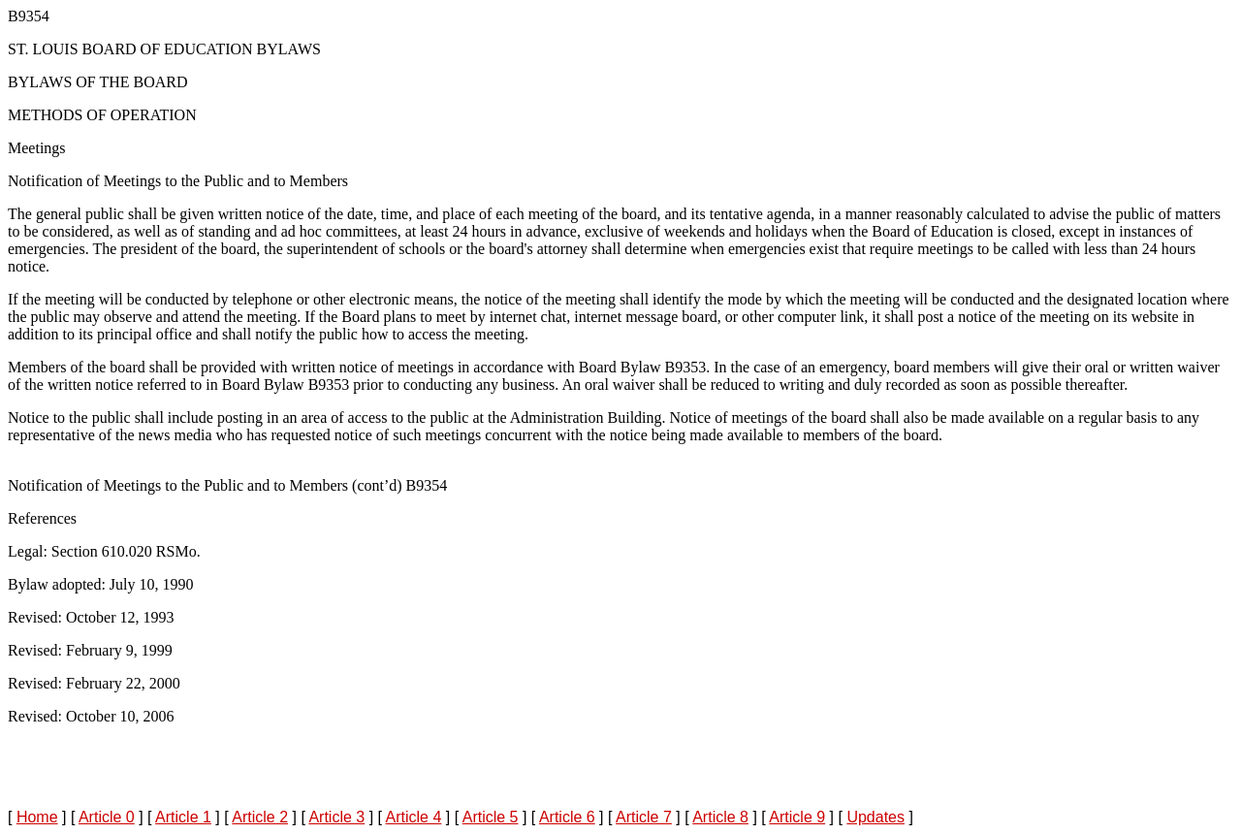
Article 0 (107, 817)
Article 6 (567, 817)
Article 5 (490, 817)
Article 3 (336, 817)
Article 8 (720, 817)
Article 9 (797, 817)
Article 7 (644, 817)
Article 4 (414, 817)
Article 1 (183, 817)
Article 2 (260, 817)
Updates (875, 817)
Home (37, 817)
